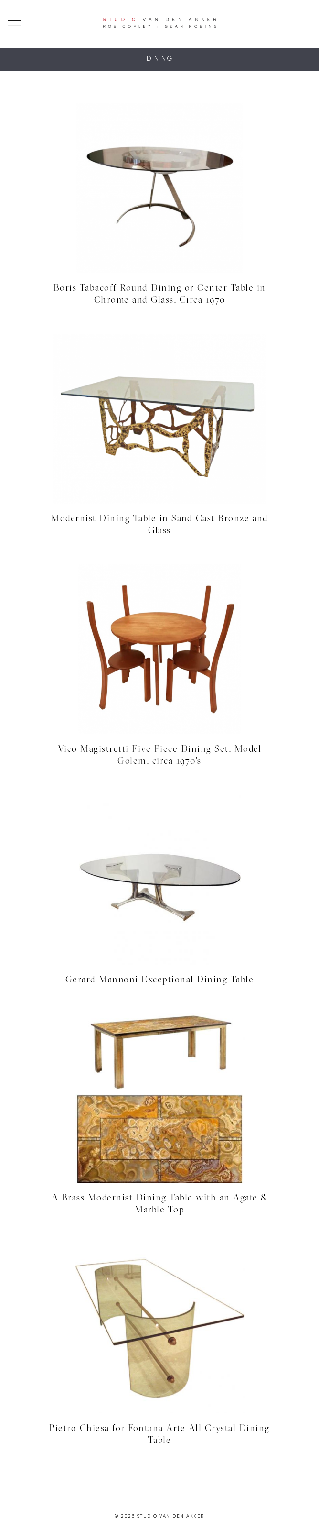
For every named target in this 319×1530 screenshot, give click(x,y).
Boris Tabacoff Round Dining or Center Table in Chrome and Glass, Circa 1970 (159, 293)
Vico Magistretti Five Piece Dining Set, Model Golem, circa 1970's (160, 754)
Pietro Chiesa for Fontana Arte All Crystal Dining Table (159, 1433)
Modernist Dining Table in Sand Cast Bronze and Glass (159, 524)
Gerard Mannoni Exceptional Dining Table (159, 979)
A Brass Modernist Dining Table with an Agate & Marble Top (160, 1203)
